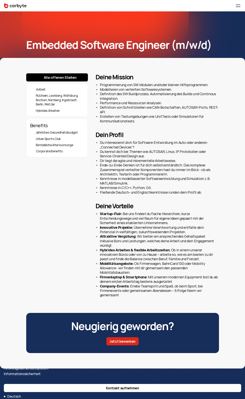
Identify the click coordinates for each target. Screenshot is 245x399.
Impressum (132, 381)
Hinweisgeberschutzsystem (146, 393)
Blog (72, 393)
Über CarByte (80, 387)
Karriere (75, 381)
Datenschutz (134, 387)
